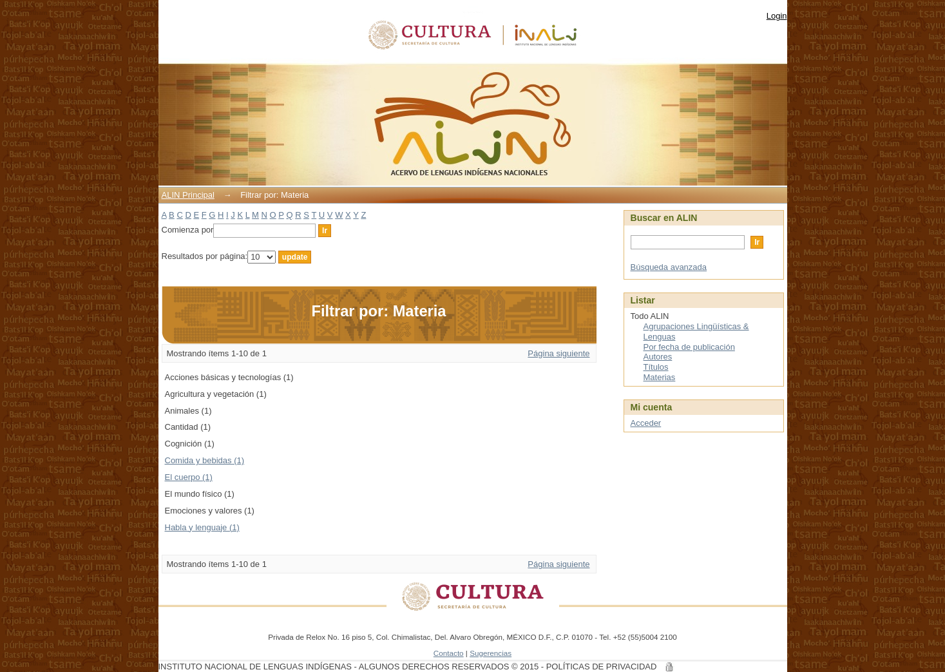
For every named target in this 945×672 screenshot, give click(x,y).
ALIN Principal (188, 195)
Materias (660, 377)
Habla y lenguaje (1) (202, 527)
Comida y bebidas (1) (205, 460)
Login (777, 16)
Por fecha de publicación (689, 347)
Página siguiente (558, 353)
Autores (658, 356)
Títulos (656, 367)
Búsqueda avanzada (669, 267)
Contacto (449, 653)
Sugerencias (490, 653)
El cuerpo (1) (189, 477)
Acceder (646, 423)
